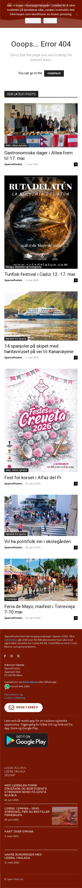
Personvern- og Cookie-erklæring (14, 696)
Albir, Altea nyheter (16, 145)
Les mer (50, 20)
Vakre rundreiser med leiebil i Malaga (23, 865)
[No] (76, 14)
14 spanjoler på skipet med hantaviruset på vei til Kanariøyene (38, 348)
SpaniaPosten (13, 164)
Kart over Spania (18, 841)
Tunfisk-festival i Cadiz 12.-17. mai (39, 274)
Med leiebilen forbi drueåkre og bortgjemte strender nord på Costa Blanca (25, 799)
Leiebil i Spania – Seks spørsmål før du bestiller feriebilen (27, 821)
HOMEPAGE (54, 73)
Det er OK (33, 20)
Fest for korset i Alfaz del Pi (32, 477)
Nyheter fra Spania (16, 338)
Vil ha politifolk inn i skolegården (37, 541)
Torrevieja (11, 599)
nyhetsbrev (11, 639)
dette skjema (30, 682)
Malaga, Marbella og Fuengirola (23, 266)
